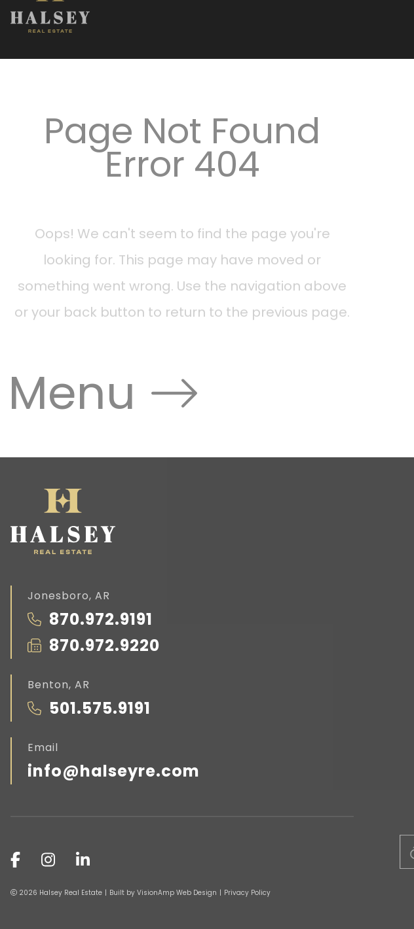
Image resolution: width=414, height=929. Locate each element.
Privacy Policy (247, 893)
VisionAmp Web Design (177, 893)
